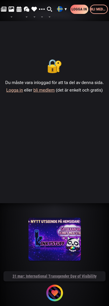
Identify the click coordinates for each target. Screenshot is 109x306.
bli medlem (44, 90)
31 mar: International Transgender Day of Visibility (54, 276)
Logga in (79, 9)
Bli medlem (99, 9)
